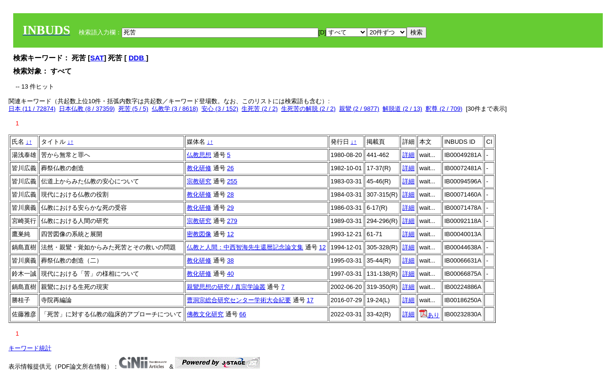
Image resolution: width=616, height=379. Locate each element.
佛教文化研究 (205, 314)
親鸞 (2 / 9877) (359, 108)
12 (230, 234)
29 (230, 207)
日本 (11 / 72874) (32, 108)
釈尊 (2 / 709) (443, 108)
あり (429, 315)
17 (310, 300)
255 (232, 181)
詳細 (408, 154)
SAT (97, 58)
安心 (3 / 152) (219, 108)
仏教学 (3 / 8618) (175, 108)
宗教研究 (199, 181)
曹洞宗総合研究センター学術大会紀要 (239, 300)
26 (230, 168)
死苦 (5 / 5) (133, 108)
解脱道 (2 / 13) (402, 108)
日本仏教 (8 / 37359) (87, 108)
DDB (137, 58)
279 (232, 220)
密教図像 (199, 234)
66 (242, 314)
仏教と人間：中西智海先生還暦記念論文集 (245, 247)
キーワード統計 (29, 348)
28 (230, 194)
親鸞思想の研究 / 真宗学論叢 (226, 286)
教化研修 (199, 168)
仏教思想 (199, 154)
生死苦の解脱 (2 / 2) (308, 108)
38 (230, 260)
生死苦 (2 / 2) (259, 108)
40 (230, 273)
